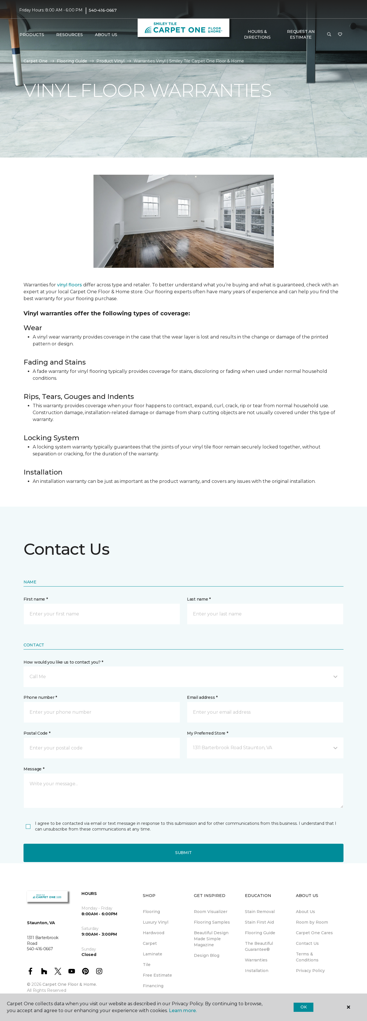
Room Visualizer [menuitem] (210, 911)
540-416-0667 (103, 10)
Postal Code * (37, 733)
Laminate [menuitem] (152, 954)
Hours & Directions (257, 34)
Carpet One (36, 61)
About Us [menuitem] (305, 911)
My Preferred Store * (207, 733)
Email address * (202, 697)
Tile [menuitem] (147, 964)
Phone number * (40, 697)
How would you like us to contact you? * (63, 662)
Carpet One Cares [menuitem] (314, 932)
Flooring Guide (72, 61)
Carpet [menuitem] (150, 943)
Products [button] (31, 34)
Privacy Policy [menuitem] (310, 970)
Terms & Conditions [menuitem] (307, 957)
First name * (36, 599)
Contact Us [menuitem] (307, 943)
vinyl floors (69, 285)
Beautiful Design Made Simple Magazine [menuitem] (211, 938)
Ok (303, 1007)
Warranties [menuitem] (256, 960)
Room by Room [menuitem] (312, 922)
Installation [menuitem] (256, 970)
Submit (183, 852)
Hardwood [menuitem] (153, 932)
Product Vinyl (110, 61)
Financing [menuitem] (153, 985)
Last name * (199, 599)
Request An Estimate (301, 34)
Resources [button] (69, 34)
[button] (329, 34)
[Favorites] (340, 34)
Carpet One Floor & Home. (69, 984)
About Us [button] (106, 34)
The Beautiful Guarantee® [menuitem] (259, 946)
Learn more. (183, 1010)
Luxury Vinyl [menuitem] (155, 922)
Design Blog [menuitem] (206, 955)
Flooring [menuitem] (151, 911)
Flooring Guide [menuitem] (260, 932)
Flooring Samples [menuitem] (212, 922)
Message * (34, 769)
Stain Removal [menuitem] (260, 911)
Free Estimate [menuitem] (157, 975)
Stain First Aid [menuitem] (259, 922)
